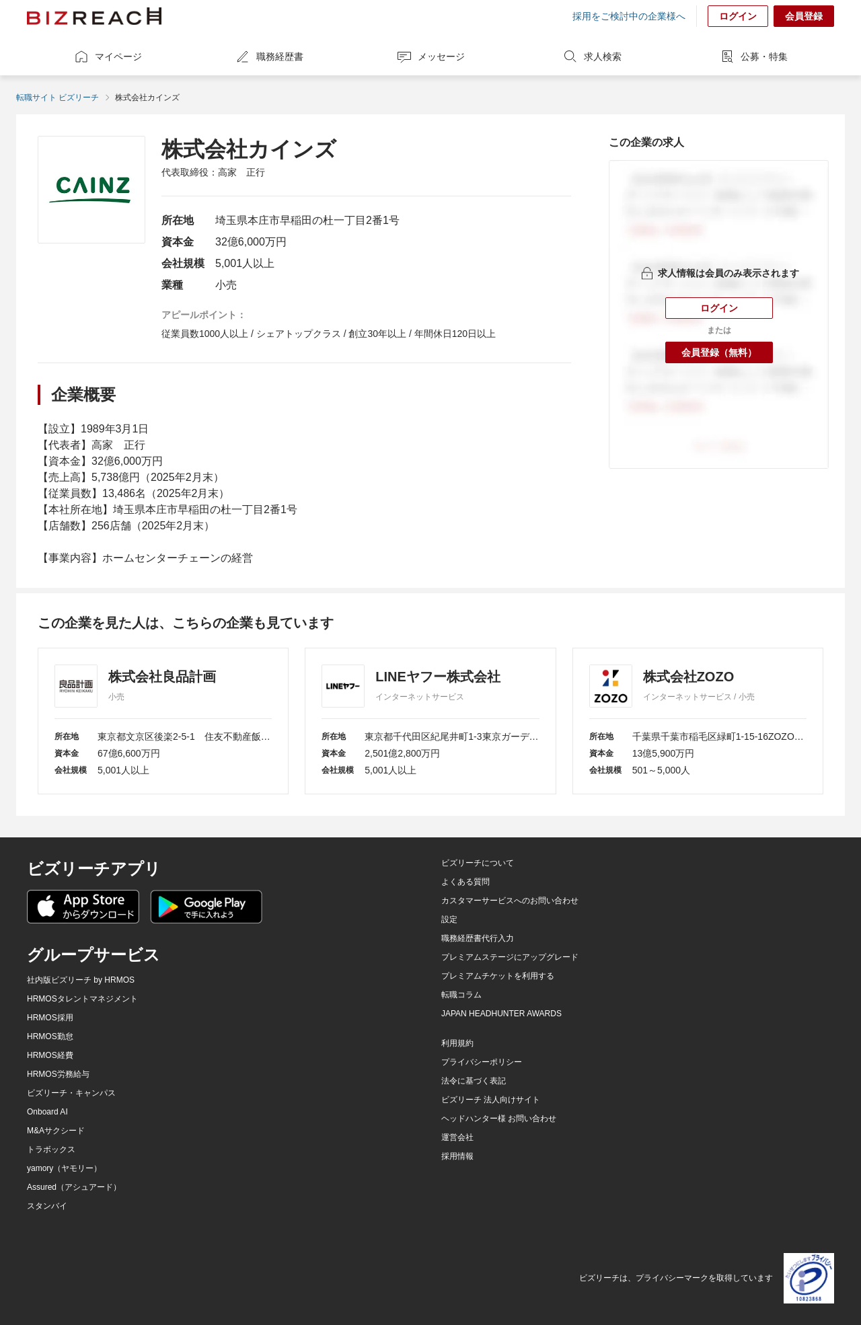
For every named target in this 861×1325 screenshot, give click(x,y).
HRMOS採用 (50, 1018)
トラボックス (51, 1149)
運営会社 (457, 1137)
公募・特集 (753, 56)
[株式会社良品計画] (163, 721)
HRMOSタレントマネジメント (82, 999)
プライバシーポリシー (481, 1062)
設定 (449, 919)
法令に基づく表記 (473, 1081)
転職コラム (461, 995)
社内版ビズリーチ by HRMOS (81, 980)
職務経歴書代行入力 (477, 938)
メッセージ (430, 56)
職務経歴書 (269, 56)
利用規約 (457, 1043)
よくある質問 (465, 882)
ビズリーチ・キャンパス (71, 1093)
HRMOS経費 (50, 1055)
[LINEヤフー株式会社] (430, 721)
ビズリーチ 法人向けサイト (490, 1100)
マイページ (107, 56)
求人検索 (592, 56)
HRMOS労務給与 (58, 1074)
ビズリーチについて (477, 863)
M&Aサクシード (56, 1131)
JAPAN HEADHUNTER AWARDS (501, 1014)
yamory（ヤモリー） (64, 1168)
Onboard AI (47, 1112)
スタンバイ (47, 1206)
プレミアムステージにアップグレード (509, 957)
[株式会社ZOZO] (697, 721)
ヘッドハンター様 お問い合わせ (498, 1118)
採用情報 (457, 1156)
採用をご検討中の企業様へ (628, 16)
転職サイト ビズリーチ (57, 97)
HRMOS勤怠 (50, 1036)
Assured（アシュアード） (74, 1187)
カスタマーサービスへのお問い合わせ (509, 901)
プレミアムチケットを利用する (497, 976)
